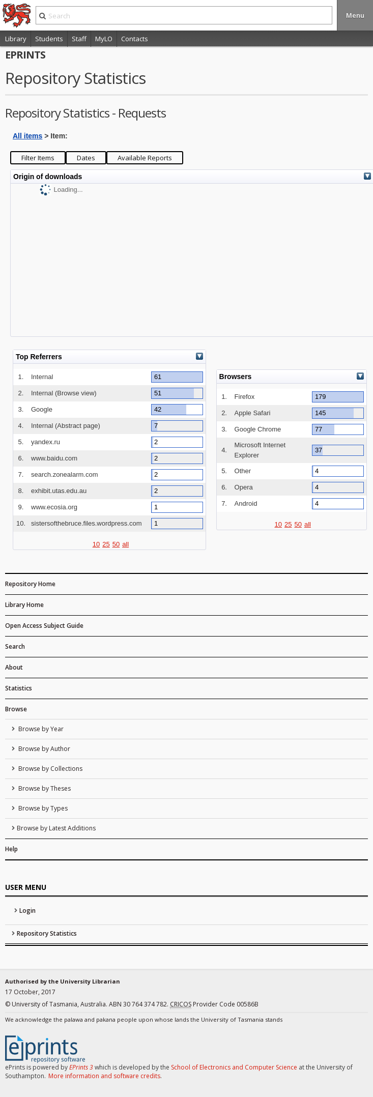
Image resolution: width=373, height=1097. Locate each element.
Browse (16, 709)
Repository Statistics (47, 933)
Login (27, 910)
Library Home (24, 604)
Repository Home (30, 584)
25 (105, 544)
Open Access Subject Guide (44, 625)
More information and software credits (104, 1076)
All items (27, 136)
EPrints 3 (81, 1067)
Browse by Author (43, 748)
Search (15, 646)
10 (96, 544)
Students (49, 38)
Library (15, 38)
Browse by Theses (44, 788)
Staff (79, 38)
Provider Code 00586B (214, 1004)
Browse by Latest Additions (56, 828)
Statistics (18, 688)
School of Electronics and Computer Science (234, 1067)
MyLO (103, 38)
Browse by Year (40, 729)
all (125, 544)
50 (116, 544)
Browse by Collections (49, 768)
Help (11, 849)
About (14, 667)
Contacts (134, 38)
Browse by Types (42, 808)
